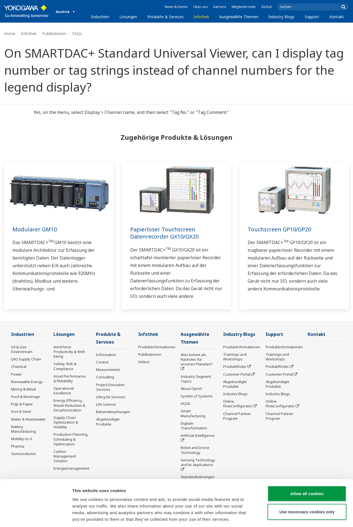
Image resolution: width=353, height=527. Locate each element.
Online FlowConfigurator (237, 404)
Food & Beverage (25, 396)
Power (16, 374)
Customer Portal (236, 374)
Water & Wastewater (28, 419)
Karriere (219, 6)
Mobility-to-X (21, 439)
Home (9, 33)
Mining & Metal (23, 389)
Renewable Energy (27, 381)
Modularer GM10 (34, 229)
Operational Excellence (64, 391)
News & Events (176, 6)
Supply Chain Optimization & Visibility (66, 422)
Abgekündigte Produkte (108, 422)
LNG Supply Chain (26, 359)
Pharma (17, 446)
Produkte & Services (165, 16)
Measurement (108, 370)
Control (102, 362)
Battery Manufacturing (23, 429)
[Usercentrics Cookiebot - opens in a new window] (36, 516)
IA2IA (185, 404)
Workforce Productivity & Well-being (70, 352)
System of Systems (197, 396)
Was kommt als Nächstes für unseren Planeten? (197, 360)
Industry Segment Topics (196, 379)
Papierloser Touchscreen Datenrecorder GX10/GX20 (164, 233)
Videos (144, 362)
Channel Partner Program (237, 416)
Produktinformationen (156, 347)
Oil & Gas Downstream (22, 349)
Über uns (200, 6)
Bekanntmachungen (113, 412)
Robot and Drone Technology (195, 450)
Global (266, 6)
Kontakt (336, 16)
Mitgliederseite (244, 6)
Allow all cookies (307, 468)
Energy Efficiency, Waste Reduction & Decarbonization (69, 405)
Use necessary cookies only (307, 486)
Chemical (18, 366)
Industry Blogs (281, 16)
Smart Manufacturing (193, 414)
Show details (289, 516)
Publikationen (54, 33)
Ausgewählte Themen (238, 16)
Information (106, 355)
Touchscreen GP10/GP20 (279, 229)
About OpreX (191, 389)
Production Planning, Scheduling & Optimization (71, 439)
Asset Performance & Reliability (70, 379)
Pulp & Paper (22, 404)
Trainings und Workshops (235, 357)
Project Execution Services (110, 387)
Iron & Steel (21, 411)
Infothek (201, 16)
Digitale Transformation (194, 426)
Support (312, 16)
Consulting (105, 377)
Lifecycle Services (110, 397)
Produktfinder (235, 366)
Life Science (106, 404)
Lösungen (128, 16)
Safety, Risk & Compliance (65, 366)
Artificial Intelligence (198, 436)
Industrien (100, 16)
